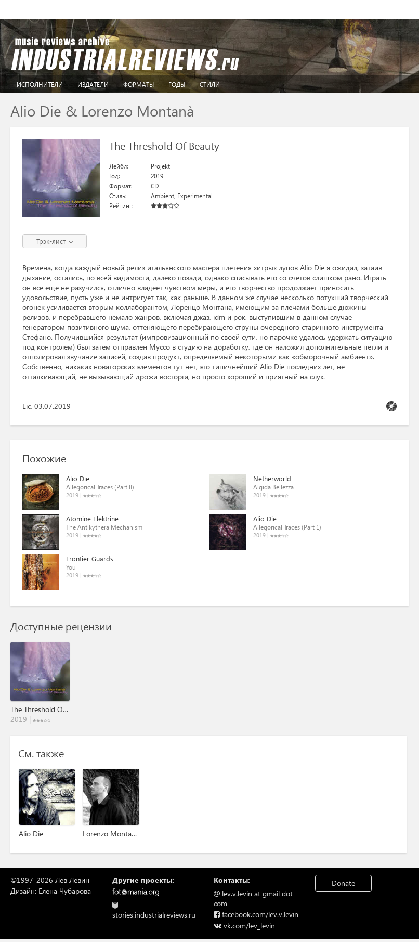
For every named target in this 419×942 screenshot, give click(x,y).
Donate (343, 883)
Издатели (93, 84)
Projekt (160, 166)
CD (155, 186)
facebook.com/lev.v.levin (256, 914)
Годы (176, 84)
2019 (157, 176)
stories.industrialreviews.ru (153, 911)
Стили (210, 84)
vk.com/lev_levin (244, 926)
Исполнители (40, 84)
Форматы (138, 84)
